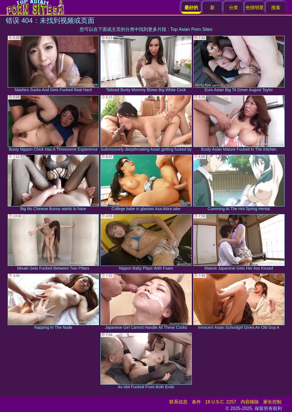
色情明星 (254, 7)
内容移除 (250, 401)
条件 (196, 401)
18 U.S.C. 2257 (220, 401)
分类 (233, 7)
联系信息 (178, 401)
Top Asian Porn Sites (191, 29)
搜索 (275, 7)
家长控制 (272, 401)
